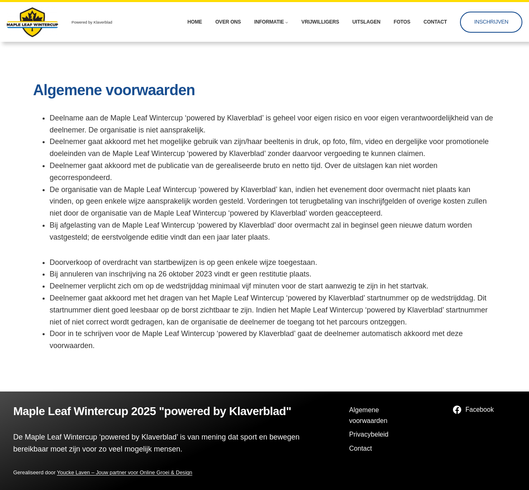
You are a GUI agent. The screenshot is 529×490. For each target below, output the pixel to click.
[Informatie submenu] (286, 22)
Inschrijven (491, 22)
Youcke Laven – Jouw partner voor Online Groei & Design (124, 472)
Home (195, 22)
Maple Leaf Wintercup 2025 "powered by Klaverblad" (152, 411)
